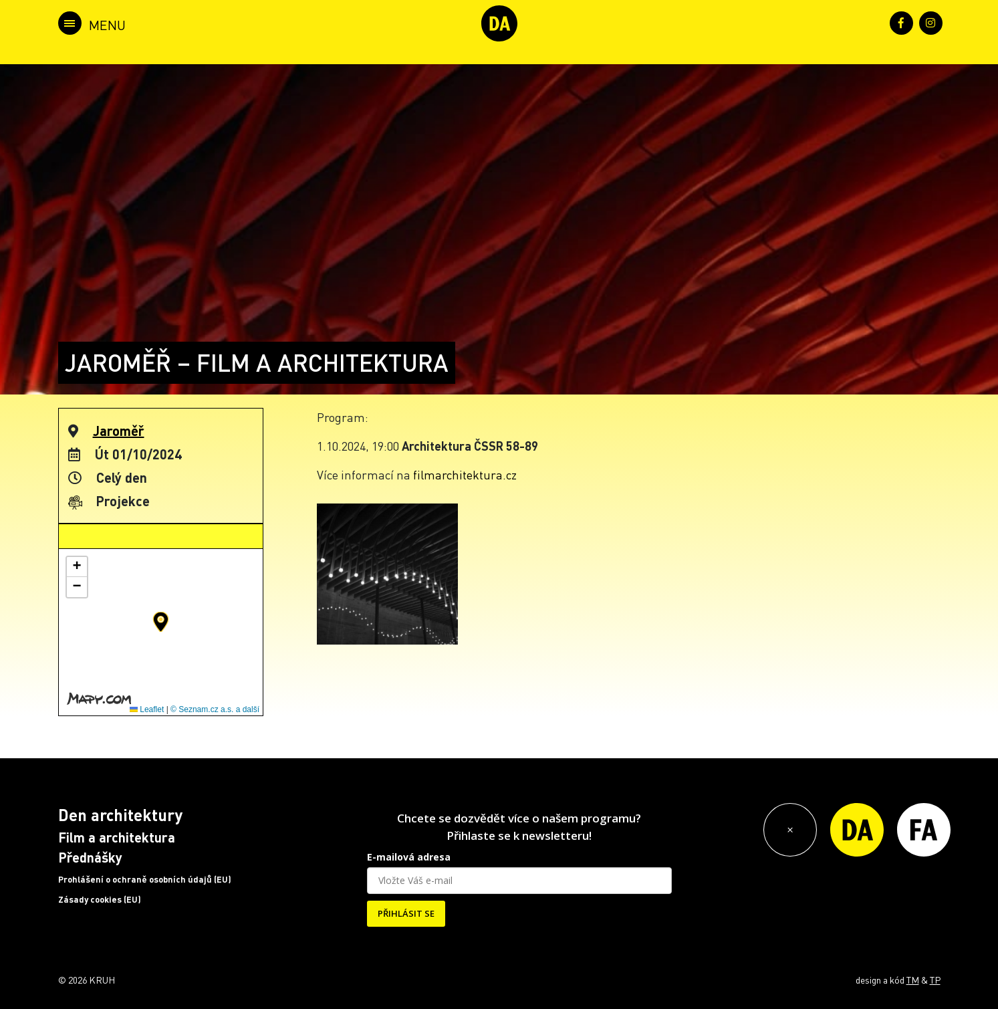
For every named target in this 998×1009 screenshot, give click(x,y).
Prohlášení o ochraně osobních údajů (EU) (144, 879)
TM (912, 980)
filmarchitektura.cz (465, 474)
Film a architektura (116, 837)
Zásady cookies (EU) (99, 899)
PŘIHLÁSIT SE (406, 913)
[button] (161, 622)
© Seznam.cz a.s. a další (214, 709)
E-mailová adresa (409, 857)
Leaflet (147, 709)
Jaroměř (118, 430)
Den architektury (120, 814)
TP (935, 980)
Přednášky (90, 857)
